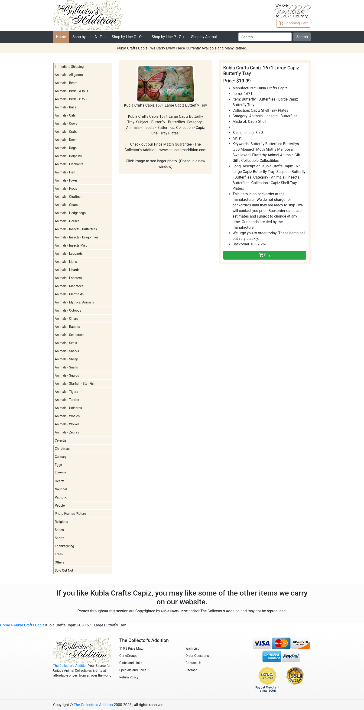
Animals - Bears (66, 83)
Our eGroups (128, 656)
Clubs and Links (130, 663)
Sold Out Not (64, 570)
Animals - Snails (66, 367)
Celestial (61, 440)
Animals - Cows (66, 123)
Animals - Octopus (68, 310)
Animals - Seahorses (69, 335)
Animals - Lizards (67, 270)
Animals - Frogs (66, 188)
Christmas (62, 448)
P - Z (166, 37)
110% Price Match (132, 648)
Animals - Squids (67, 375)
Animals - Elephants (69, 164)
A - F (87, 37)
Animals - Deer (65, 140)
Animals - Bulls (65, 107)
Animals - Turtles (67, 400)
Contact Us (193, 663)
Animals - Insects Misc (71, 245)
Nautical (61, 489)
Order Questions (197, 656)
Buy (264, 255)
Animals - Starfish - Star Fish (75, 383)
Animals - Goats (66, 205)
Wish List (192, 648)
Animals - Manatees (69, 286)
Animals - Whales (67, 416)
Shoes (59, 530)
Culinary (60, 457)
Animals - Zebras (67, 432)
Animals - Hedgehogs (70, 213)
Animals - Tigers (66, 392)
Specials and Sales (132, 670)
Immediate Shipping (69, 66)
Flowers (60, 473)
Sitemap (191, 670)
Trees (59, 554)
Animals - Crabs (66, 132)
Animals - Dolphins (68, 156)
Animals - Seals (66, 343)
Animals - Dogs (66, 148)
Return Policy (128, 677)
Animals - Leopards (69, 253)
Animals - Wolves (67, 424)
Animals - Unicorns (68, 408)
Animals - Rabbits (67, 327)
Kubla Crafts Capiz (174, 611)
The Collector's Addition (70, 666)
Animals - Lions (66, 262)
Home (61, 37)
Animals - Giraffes (68, 197)
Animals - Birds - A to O (71, 91)
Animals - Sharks (67, 351)
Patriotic (61, 497)
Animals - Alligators (69, 75)
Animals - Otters (66, 318)
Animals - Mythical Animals (74, 302)
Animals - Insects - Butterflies (76, 229)
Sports (59, 538)
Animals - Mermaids (69, 294)
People (60, 505)
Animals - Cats (65, 115)
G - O (127, 37)
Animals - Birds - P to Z (71, 99)
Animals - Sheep (66, 359)
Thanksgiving (64, 546)
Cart (293, 23)
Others (59, 562)
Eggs (58, 465)
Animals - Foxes (66, 180)
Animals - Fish (65, 172)
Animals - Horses (67, 221)
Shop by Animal (204, 37)
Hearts (60, 481)
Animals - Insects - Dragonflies (77, 237)
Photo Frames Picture (70, 513)
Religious (61, 522)
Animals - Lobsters (68, 278)
